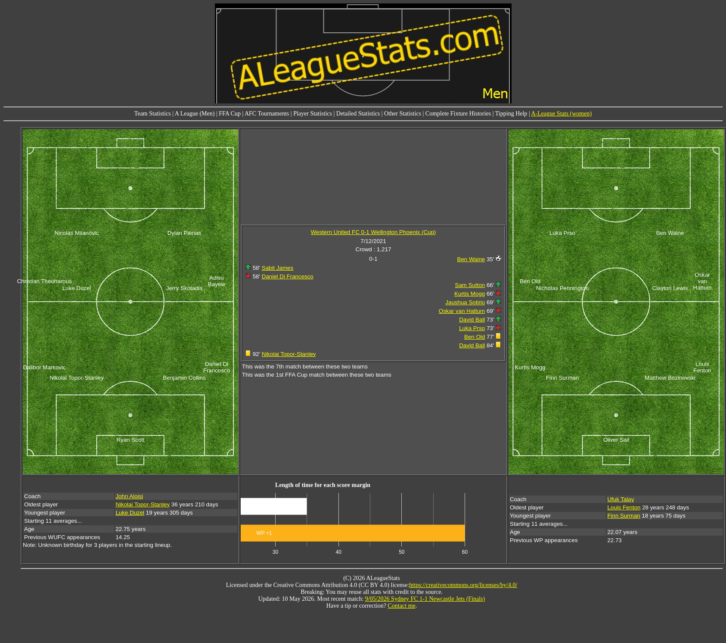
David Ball (472, 319)
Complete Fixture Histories (458, 113)
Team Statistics (152, 113)
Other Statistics (402, 113)
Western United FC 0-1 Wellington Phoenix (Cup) (373, 232)
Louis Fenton (623, 507)
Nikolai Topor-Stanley (289, 354)
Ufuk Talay (620, 499)
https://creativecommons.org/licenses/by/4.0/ (463, 585)
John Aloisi (129, 496)
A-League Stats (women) (561, 113)
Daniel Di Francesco (287, 276)
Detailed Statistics (358, 113)
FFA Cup (230, 113)
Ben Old (474, 337)
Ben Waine (471, 259)
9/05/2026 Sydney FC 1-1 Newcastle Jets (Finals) (425, 599)
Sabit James (277, 268)
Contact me (402, 605)
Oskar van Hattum (462, 311)
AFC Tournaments (267, 113)
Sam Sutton (470, 285)
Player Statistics (312, 113)
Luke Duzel (129, 512)
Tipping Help (511, 113)
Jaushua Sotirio (465, 302)
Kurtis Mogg (469, 293)
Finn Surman (623, 515)
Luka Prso (472, 328)
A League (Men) (195, 113)
